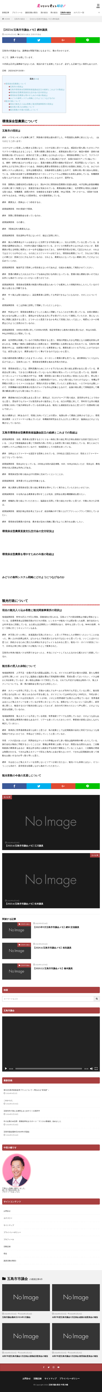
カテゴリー (8, 1218)
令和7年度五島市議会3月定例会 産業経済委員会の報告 (25, 1356)
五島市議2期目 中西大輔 (58, 1385)
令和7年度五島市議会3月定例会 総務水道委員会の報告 (75, 1317)
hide (36, 79)
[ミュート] (91, 1068)
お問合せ (7, 1211)
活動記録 (7, 1246)
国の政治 (44, 12)
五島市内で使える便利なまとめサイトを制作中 (22, 1111)
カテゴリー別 (79, 12)
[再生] (5, 1068)
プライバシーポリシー (12, 1232)
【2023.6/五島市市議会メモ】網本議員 (44, 19)
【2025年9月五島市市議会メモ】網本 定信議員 (56, 927)
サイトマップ (9, 1225)
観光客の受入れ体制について (22, 107)
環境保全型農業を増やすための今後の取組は (29, 95)
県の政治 (53, 12)
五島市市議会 (36, 34)
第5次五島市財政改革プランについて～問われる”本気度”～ (26, 1090)
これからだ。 (9, 1100)
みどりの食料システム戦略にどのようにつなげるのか (32, 98)
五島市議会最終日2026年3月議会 (16, 1132)
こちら (17, 1192)
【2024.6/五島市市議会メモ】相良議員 (52, 947)
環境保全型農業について (15, 84)
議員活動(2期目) (31, 12)
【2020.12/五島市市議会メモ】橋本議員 (53, 968)
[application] (51, 1044)
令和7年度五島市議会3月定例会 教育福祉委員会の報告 (75, 1356)
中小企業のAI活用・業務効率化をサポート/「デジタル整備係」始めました (32, 1121)
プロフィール (17, 12)
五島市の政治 (65, 12)
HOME (7, 19)
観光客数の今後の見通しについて (24, 110)
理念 (5, 1253)
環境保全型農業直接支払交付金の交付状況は (29, 92)
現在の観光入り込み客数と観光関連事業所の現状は (31, 104)
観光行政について (12, 101)
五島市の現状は (16, 86)
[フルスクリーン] (96, 1068)
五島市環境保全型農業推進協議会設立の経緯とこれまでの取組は (37, 89)
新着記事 (5, 12)
